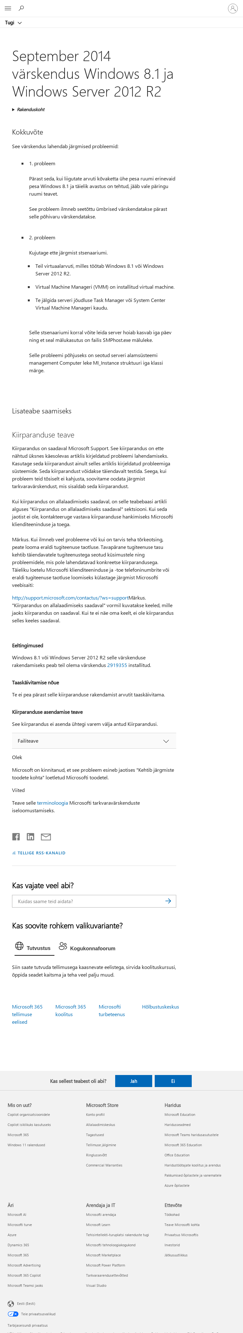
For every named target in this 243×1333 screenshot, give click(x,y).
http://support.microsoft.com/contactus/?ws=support (70, 597)
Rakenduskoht (30, 109)
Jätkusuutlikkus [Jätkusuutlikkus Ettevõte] (176, 1255)
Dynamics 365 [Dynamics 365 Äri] (18, 1244)
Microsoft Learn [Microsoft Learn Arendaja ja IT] (98, 1224)
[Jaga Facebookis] (16, 835)
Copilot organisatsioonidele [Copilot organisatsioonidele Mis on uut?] (29, 1114)
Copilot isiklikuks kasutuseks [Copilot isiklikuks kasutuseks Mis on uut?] (29, 1124)
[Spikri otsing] (22, 8)
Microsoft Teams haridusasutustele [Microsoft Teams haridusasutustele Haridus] (192, 1134)
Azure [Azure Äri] (12, 1234)
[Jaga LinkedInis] (28, 835)
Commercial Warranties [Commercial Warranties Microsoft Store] (104, 1165)
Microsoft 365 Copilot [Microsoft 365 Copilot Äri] (24, 1275)
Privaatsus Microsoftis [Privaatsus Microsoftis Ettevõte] (181, 1234)
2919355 (117, 665)
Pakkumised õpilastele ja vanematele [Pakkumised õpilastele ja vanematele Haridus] (193, 1175)
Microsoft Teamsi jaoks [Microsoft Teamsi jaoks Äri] (25, 1285)
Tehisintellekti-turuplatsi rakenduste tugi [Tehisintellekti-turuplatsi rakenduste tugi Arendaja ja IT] (117, 1234)
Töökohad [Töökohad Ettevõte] (172, 1214)
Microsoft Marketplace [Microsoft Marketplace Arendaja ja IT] (103, 1255)
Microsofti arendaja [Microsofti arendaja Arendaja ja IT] (101, 1214)
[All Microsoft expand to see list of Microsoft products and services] (8, 8)
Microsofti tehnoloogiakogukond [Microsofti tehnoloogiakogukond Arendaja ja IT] (110, 1244)
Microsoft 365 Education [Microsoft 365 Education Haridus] (183, 1144)
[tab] (34, 947)
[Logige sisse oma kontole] (232, 8)
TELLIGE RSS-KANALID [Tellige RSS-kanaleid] (41, 852)
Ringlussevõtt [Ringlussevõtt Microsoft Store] (96, 1155)
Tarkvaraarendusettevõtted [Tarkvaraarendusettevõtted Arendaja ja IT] (107, 1275)
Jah (133, 1081)
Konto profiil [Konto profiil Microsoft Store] (95, 1114)
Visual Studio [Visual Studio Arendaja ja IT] (96, 1285)
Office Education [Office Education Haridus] (177, 1155)
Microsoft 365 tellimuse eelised (27, 1014)
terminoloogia (52, 802)
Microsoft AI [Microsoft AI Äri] (17, 1214)
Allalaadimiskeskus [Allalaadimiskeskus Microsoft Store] (100, 1124)
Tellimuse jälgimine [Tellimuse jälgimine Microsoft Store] (101, 1144)
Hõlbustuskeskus (160, 1006)
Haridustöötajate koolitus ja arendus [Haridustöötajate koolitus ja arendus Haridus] (193, 1165)
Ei (173, 1081)
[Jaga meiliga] (43, 835)
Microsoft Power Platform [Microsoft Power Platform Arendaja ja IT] (105, 1265)
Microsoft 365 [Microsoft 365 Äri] (18, 1255)
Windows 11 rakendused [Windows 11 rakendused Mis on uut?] (26, 1144)
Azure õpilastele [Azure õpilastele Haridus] (177, 1185)
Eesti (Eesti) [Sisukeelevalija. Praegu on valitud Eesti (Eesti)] (26, 1303)
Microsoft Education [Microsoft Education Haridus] (180, 1114)
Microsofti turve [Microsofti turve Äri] (20, 1224)
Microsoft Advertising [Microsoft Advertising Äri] (24, 1265)
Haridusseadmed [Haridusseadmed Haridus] (177, 1124)
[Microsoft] (121, 5)
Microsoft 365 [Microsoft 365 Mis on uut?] (18, 1134)
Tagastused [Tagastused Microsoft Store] (95, 1134)
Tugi (10, 22)
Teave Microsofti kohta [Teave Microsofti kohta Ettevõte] (182, 1224)
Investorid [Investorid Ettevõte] (172, 1244)
